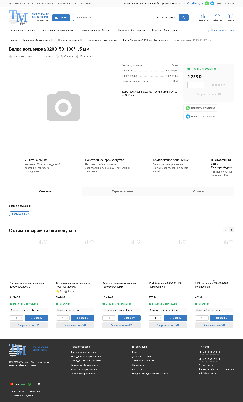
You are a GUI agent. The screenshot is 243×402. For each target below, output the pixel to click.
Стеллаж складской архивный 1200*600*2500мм (27, 285)
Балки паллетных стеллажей (103, 40)
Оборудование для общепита (95, 30)
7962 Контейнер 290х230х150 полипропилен (211, 285)
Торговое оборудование (22, 30)
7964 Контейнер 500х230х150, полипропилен (165, 285)
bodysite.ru (28, 396)
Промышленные (20, 213)
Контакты (86, 3)
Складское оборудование (131, 30)
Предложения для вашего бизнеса (150, 373)
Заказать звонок (225, 3)
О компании (138, 365)
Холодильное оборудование (58, 30)
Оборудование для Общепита (86, 360)
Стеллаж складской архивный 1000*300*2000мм (73, 285)
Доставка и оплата (19, 3)
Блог (75, 3)
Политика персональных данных (24, 391)
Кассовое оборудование (165, 30)
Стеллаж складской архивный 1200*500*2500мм (119, 285)
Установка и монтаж (42, 3)
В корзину (218, 84)
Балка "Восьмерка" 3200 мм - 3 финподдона (145, 40)
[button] (225, 229)
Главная (13, 40)
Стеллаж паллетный (68, 40)
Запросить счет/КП (208, 94)
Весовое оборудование (83, 373)
